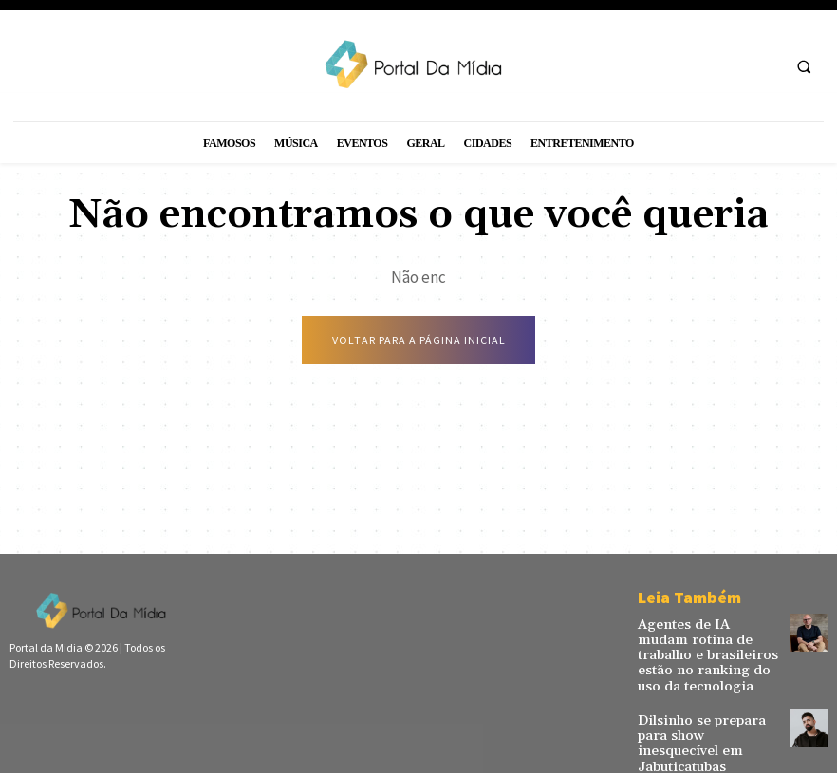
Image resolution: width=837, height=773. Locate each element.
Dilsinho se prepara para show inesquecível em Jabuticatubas (705, 720)
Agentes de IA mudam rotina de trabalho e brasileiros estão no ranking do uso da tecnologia (697, 650)
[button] (804, 66)
